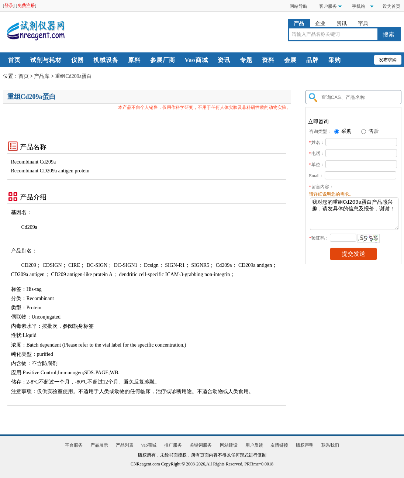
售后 (370, 131)
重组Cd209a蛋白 (73, 76)
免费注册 (26, 5)
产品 (299, 23)
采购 (334, 60)
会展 (290, 60)
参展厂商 (162, 60)
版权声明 (305, 445)
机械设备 (105, 60)
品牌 (312, 60)
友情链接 (279, 445)
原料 (134, 60)
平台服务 (74, 445)
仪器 (77, 60)
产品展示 (99, 445)
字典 (363, 23)
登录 (8, 5)
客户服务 (328, 6)
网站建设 (229, 445)
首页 (14, 60)
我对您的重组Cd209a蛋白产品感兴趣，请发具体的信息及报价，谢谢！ (354, 216)
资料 (268, 60)
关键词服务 (201, 445)
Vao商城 (196, 60)
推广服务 (173, 445)
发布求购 (388, 59)
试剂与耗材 (46, 60)
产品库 (41, 76)
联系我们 (330, 445)
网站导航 (298, 6)
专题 (246, 60)
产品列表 (125, 445)
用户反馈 (254, 445)
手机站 (358, 6)
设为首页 (391, 6)
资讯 (341, 23)
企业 (320, 23)
